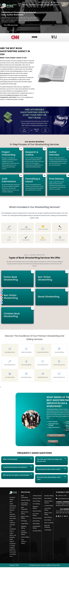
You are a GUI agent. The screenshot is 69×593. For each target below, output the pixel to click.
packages (44, 125)
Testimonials (33, 4)
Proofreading (47, 530)
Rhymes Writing (37, 518)
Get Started (25, 130)
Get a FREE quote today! (11, 25)
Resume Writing (25, 500)
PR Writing (24, 521)
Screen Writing (25, 537)
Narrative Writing (48, 495)
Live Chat (45, 130)
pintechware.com (24, 565)
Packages (40, 4)
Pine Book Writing (52, 409)
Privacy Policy (56, 565)
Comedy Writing (48, 505)
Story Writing (36, 523)
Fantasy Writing (37, 498)
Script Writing (24, 523)
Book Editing (47, 520)
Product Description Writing (24, 532)
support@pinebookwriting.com (60, 2)
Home (15, 4)
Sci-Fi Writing (36, 503)
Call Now (52, 441)
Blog (52, 4)
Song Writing (36, 521)
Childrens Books (37, 495)
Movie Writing (48, 517)
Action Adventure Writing (24, 541)
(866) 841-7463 (44, 2)
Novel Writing (47, 498)
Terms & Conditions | (46, 565)
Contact (56, 4)
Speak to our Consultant (55, 435)
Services (25, 4)
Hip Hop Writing (37, 530)
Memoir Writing (37, 511)
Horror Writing (36, 501)
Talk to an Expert (65, 4)
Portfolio (46, 4)
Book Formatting (48, 522)
